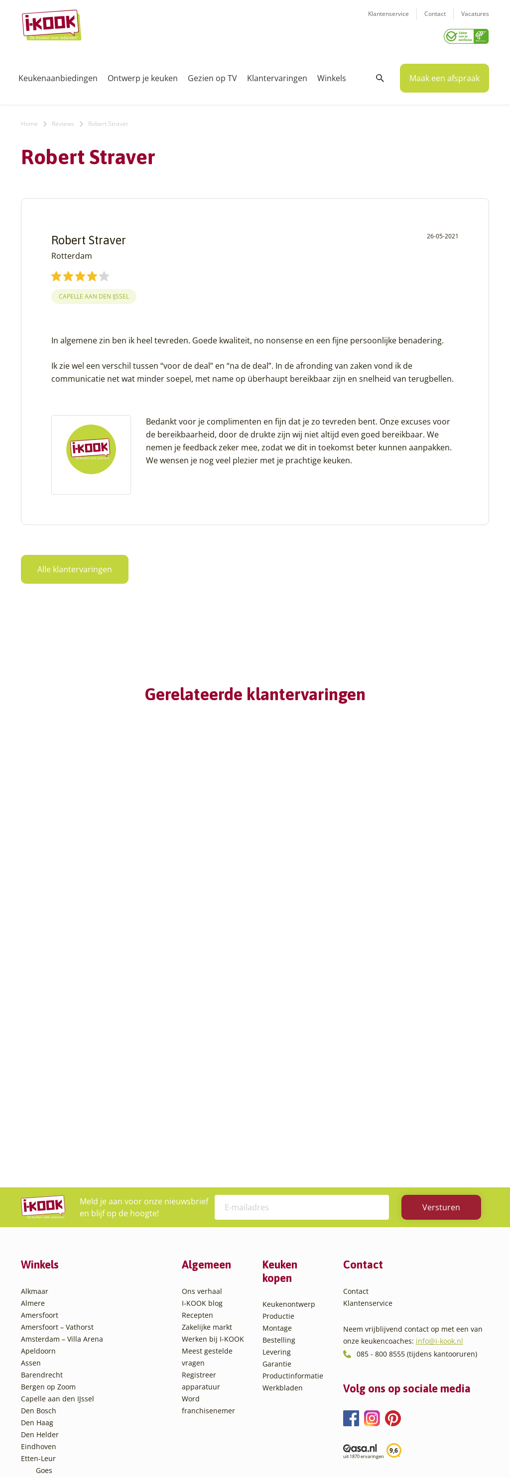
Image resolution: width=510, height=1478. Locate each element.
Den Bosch (38, 1188)
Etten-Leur (38, 1236)
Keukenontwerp (288, 1082)
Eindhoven (38, 1224)
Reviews (63, 120)
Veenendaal (55, 1379)
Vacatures (475, 20)
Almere (33, 1080)
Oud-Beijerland (61, 1307)
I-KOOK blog (202, 1080)
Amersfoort (39, 1092)
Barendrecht (42, 1152)
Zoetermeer (55, 1403)
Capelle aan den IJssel (94, 293)
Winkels (331, 74)
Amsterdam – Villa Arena (62, 1116)
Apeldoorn (38, 1128)
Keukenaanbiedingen (58, 74)
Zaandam (51, 1391)
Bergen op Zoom (48, 1164)
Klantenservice (388, 20)
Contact (435, 20)
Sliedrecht (53, 1343)
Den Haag (37, 1200)
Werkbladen (282, 1165)
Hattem (48, 1260)
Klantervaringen (277, 74)
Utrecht (48, 1355)
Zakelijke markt (207, 1104)
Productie (278, 1094)
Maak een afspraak (444, 74)
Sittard (47, 1331)
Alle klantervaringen (74, 565)
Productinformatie (292, 1154)
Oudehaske (55, 1319)
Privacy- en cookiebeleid (273, 1450)
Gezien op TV (212, 74)
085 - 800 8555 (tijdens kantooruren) (417, 1131)
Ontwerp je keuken (143, 74)
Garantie (276, 1142)
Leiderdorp (54, 1295)
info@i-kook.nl (439, 1119)
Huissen (49, 1283)
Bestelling (278, 1118)
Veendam (51, 1367)
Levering (276, 1130)
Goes (44, 1248)
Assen (31, 1140)
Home (29, 120)
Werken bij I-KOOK (213, 1116)
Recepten (197, 1092)
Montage (277, 1106)
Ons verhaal (202, 1068)
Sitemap (334, 1450)
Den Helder (40, 1212)
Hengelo (49, 1271)
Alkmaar (34, 1068)
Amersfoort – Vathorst (57, 1104)
